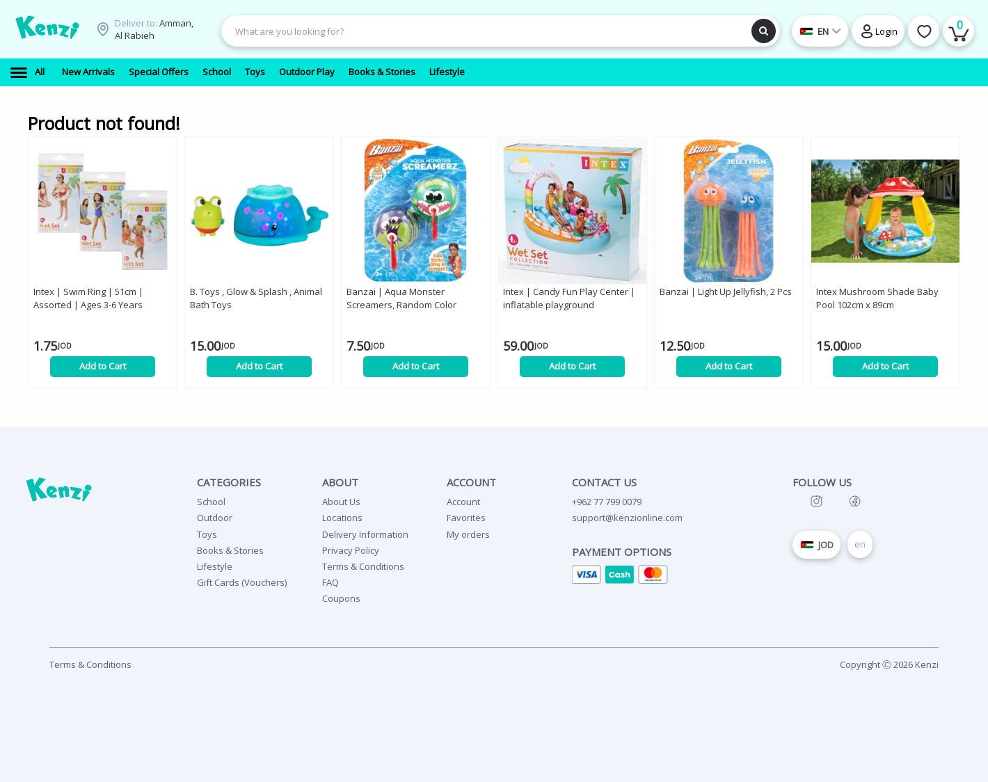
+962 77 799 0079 (607, 501)
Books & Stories (230, 550)
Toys (207, 534)
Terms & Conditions (363, 566)
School (211, 501)
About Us (341, 501)
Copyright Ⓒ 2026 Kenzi (889, 664)
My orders (468, 534)
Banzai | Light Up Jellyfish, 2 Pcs (726, 291)
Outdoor (214, 517)
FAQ (330, 582)
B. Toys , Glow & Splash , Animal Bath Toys (256, 298)
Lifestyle (214, 566)
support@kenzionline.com (627, 517)
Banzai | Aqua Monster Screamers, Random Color (401, 298)
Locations (342, 517)
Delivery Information (365, 534)
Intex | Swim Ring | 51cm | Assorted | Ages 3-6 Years (88, 298)
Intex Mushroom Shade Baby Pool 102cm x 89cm (877, 298)
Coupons (341, 598)
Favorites (466, 517)
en (860, 544)
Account (463, 501)
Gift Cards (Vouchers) (242, 582)
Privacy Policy (350, 550)
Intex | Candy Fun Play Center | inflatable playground (569, 298)
